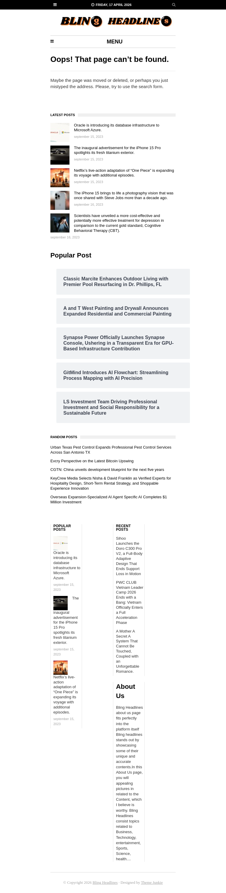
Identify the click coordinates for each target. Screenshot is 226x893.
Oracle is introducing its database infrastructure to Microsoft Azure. (66, 565)
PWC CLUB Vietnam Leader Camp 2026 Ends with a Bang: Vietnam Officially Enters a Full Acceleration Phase (129, 602)
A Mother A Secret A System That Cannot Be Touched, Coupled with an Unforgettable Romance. (127, 651)
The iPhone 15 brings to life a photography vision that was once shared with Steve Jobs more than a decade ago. (124, 195)
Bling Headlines (104, 882)
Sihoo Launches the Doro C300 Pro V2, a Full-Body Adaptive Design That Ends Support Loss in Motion (129, 556)
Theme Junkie (152, 882)
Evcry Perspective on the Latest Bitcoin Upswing (92, 461)
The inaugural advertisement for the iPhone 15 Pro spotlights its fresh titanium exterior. (117, 150)
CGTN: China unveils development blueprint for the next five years (107, 469)
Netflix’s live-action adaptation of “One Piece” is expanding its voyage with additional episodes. (124, 173)
